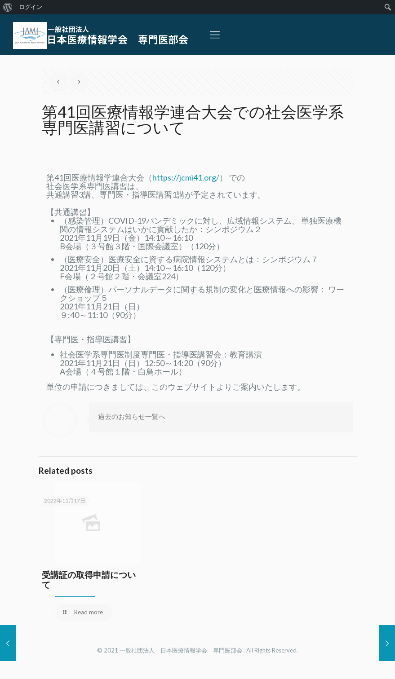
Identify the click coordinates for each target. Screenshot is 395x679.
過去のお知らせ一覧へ (131, 416)
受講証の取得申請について (89, 579)
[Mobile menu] (214, 34)
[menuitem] (8, 7)
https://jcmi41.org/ (185, 177)
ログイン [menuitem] (30, 7)
